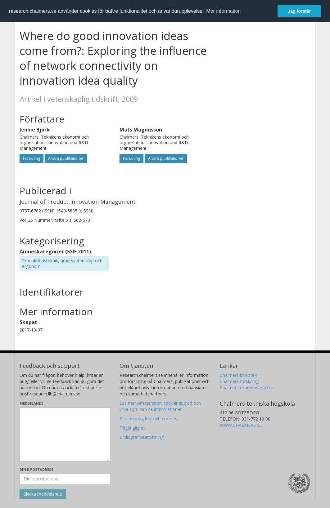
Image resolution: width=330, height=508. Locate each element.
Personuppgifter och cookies (148, 418)
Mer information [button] (223, 11)
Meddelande (31, 403)
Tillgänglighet (133, 428)
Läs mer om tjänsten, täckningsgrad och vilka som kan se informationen (160, 406)
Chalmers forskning (239, 381)
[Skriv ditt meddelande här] (65, 434)
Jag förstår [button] (299, 11)
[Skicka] (43, 494)
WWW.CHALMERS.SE (241, 425)
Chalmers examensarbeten (247, 387)
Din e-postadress (36, 469)
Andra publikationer (66, 158)
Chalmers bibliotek (238, 375)
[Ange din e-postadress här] (65, 479)
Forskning (31, 158)
